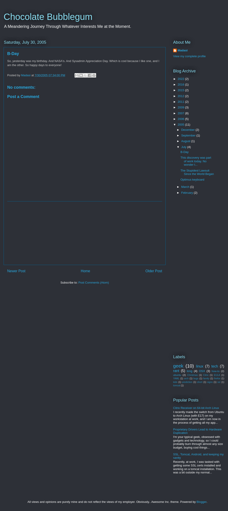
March (185, 187)
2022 (181, 79)
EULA (217, 375)
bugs (196, 378)
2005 (181, 124)
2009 (181, 107)
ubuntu (177, 374)
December (188, 129)
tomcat (176, 385)
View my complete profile (189, 56)
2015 (181, 90)
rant (176, 371)
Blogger (202, 502)
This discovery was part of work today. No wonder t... (195, 161)
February (187, 192)
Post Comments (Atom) (93, 282)
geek (178, 365)
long (189, 371)
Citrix (206, 375)
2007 (181, 113)
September (188, 135)
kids (175, 382)
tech (214, 366)
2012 (181, 96)
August (186, 141)
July (184, 147)
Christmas (192, 375)
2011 (181, 101)
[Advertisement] (85, 233)
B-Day (184, 152)
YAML (176, 378)
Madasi (183, 50)
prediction (187, 382)
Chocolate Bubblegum (48, 17)
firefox (217, 378)
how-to (215, 371)
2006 (181, 119)
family (206, 378)
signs (210, 382)
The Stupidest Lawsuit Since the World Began (197, 172)
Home (85, 271)
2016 (181, 84)
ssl (218, 382)
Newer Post (16, 271)
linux (199, 366)
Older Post (153, 271)
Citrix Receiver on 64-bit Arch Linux (196, 408)
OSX (202, 371)
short (199, 382)
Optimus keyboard (192, 179)
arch (186, 378)
